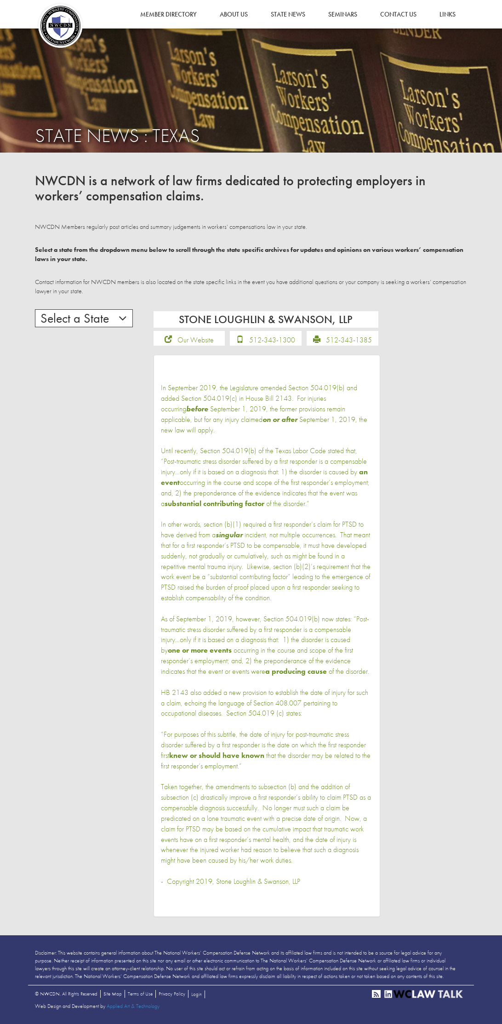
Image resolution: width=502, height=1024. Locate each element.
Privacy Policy (172, 993)
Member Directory (168, 14)
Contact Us (398, 14)
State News (288, 14)
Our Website (195, 340)
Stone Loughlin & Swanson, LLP (258, 881)
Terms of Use (140, 993)
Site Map (112, 993)
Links (447, 14)
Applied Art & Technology (133, 1006)
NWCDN (60, 25)
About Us (234, 14)
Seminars (342, 14)
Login (196, 994)
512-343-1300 (272, 340)
